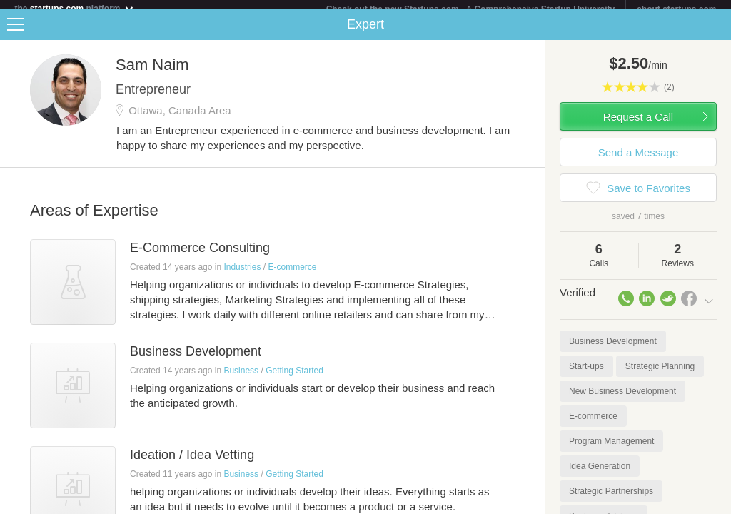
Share (716, 33)
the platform (74, 8)
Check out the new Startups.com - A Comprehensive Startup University (470, 9)
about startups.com (676, 9)
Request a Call (638, 125)
